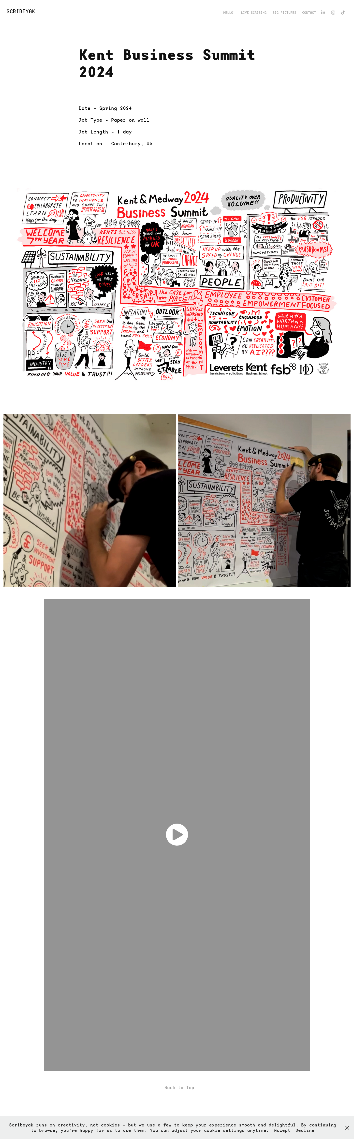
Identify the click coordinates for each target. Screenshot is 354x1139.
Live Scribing (253, 12)
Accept (282, 1130)
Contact (309, 12)
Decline (304, 1130)
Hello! (229, 12)
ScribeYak (20, 11)
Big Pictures (284, 12)
